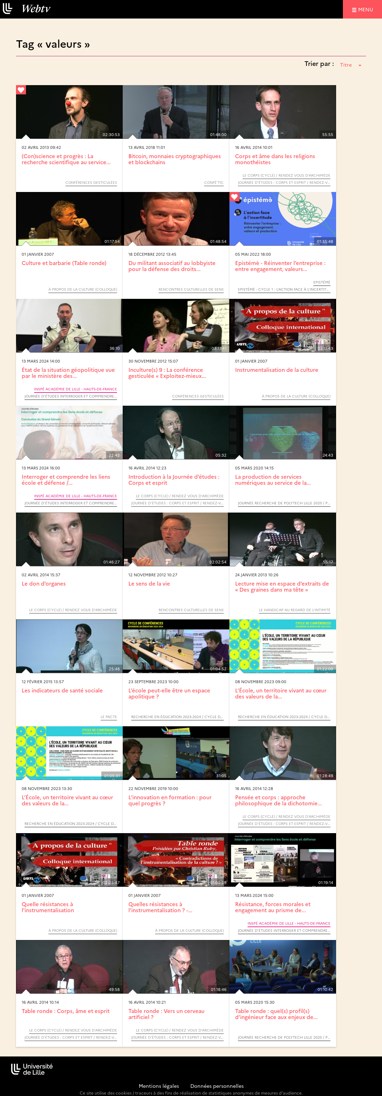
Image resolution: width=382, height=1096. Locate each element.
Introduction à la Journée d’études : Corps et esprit (173, 479)
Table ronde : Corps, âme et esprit (66, 1010)
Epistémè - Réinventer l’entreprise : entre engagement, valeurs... (280, 265)
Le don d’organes (44, 583)
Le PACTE (109, 716)
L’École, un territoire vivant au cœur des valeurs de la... (281, 693)
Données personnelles (217, 1085)
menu (366, 9)
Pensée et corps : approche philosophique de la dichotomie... (278, 800)
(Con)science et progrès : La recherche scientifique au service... (66, 159)
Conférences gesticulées (91, 182)
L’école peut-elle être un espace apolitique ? (169, 693)
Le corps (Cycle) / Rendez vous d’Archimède (286, 175)
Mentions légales (159, 1085)
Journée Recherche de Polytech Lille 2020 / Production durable (284, 502)
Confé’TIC (214, 182)
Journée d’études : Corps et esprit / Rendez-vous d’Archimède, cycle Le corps (284, 182)
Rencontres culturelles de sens (191, 289)
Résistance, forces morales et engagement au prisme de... (273, 907)
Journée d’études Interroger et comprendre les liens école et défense (71, 396)
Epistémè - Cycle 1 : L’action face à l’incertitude (284, 289)
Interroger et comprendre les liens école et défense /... (66, 479)
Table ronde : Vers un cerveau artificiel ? (166, 1013)
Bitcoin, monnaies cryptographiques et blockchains (174, 159)
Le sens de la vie (149, 583)
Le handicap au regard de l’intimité (294, 609)
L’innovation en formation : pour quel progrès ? (170, 800)
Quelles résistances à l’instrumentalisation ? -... (160, 907)
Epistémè (321, 282)
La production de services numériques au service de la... (273, 479)
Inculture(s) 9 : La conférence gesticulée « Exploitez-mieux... (167, 372)
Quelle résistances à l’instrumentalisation (48, 907)
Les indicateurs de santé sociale (62, 690)
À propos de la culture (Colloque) (82, 289)
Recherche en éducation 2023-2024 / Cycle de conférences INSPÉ (177, 716)
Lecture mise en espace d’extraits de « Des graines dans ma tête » (282, 586)
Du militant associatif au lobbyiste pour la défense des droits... (172, 265)
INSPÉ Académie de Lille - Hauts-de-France (75, 388)
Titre (350, 64)
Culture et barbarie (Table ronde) (64, 262)
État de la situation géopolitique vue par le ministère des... (68, 372)
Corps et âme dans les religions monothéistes (275, 159)
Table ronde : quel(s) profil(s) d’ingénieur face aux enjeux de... (276, 1013)
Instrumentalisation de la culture (276, 369)
